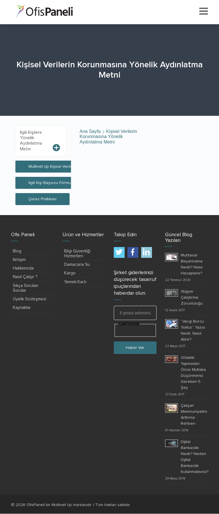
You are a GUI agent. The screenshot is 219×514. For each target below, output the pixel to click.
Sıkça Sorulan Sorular (25, 288)
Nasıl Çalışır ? (25, 277)
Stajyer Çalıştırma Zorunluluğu (192, 297)
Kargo (70, 273)
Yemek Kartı (75, 282)
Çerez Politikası (42, 199)
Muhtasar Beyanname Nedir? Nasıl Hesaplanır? (192, 264)
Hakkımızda (23, 268)
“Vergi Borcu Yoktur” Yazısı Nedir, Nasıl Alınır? (193, 330)
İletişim (19, 260)
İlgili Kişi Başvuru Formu (50, 183)
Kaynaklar (22, 307)
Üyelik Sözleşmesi (29, 299)
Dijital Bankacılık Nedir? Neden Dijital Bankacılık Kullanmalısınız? (194, 457)
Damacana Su (77, 264)
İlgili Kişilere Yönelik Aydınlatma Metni (31, 140)
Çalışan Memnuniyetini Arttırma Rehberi (194, 415)
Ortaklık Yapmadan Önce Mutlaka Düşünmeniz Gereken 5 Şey (193, 373)
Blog (17, 251)
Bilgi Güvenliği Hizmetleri (77, 253)
